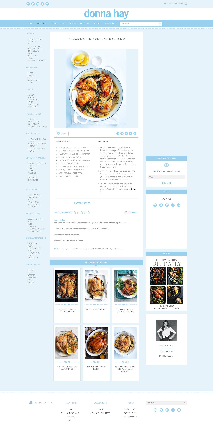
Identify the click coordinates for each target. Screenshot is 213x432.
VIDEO (72, 23)
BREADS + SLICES (34, 80)
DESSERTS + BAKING (35, 157)
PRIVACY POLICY (130, 417)
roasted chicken (93, 249)
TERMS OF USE (130, 409)
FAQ (70, 420)
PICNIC (30, 255)
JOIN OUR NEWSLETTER (100, 413)
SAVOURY (32, 75)
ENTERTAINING (33, 213)
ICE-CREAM (32, 177)
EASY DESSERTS (34, 197)
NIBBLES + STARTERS (36, 219)
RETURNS (70, 417)
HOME (30, 23)
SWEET (30, 73)
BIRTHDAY (31, 251)
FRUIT (30, 182)
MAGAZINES (111, 23)
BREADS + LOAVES (35, 122)
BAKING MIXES (33, 133)
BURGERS (31, 97)
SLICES (30, 170)
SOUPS (30, 58)
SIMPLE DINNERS (34, 195)
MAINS (30, 221)
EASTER (31, 246)
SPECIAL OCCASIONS (36, 238)
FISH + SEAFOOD (34, 46)
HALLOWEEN (33, 258)
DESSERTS (32, 226)
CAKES (30, 165)
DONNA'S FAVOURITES (37, 163)
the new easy (118, 249)
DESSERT (31, 275)
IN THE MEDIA (166, 355)
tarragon (106, 249)
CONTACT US (70, 409)
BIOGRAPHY (166, 351)
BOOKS (97, 23)
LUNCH (29, 89)
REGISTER (166, 183)
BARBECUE (32, 107)
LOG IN (167, 3)
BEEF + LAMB (32, 41)
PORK (30, 44)
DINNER (30, 33)
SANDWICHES (33, 100)
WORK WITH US (130, 413)
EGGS (30, 78)
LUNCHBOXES (33, 202)
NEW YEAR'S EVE (34, 248)
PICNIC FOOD (33, 104)
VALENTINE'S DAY (34, 253)
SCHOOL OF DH (57, 23)
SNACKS (31, 270)
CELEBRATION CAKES (36, 229)
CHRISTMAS (32, 243)
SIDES (30, 224)
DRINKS (31, 82)
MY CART (178, 3)
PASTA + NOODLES (35, 48)
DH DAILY (84, 23)
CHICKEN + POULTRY (36, 39)
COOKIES (31, 168)
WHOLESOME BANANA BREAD (37, 140)
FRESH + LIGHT (33, 264)
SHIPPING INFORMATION (70, 413)
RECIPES (41, 23)
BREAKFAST (31, 67)
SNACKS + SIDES (33, 113)
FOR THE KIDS (32, 189)
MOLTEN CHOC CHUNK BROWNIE (37, 145)
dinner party (79, 249)
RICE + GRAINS (33, 51)
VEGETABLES (33, 119)
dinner (70, 249)
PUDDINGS (32, 173)
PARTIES (31, 199)
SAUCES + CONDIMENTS (37, 126)
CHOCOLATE (33, 180)
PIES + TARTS (32, 56)
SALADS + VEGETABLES (37, 60)
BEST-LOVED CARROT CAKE (36, 149)
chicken (62, 249)
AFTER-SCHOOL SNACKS (34, 205)
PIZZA (30, 53)
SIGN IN (101, 409)
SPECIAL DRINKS (34, 231)
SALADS (31, 95)
